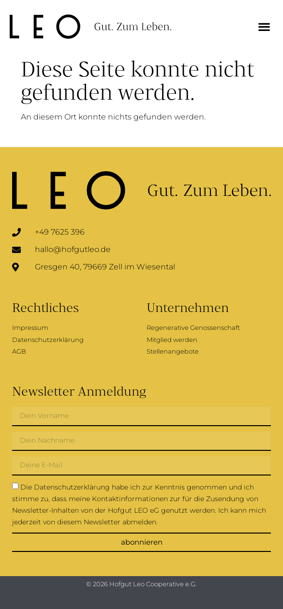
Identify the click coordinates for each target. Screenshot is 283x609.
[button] (263, 26)
